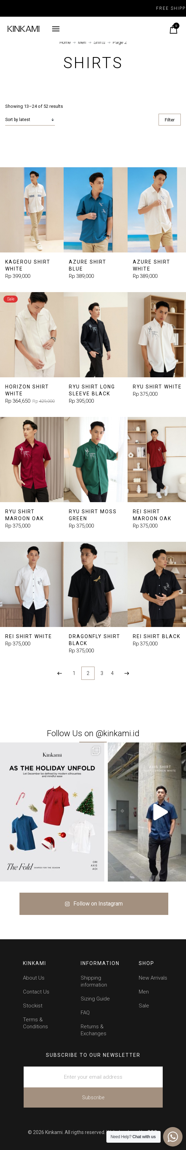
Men (82, 42)
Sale (144, 1006)
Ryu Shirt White (157, 386)
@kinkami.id (117, 733)
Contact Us (36, 992)
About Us (34, 978)
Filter (170, 119)
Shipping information (94, 981)
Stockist (32, 1006)
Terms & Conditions (35, 1023)
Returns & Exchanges (93, 1030)
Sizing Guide (95, 999)
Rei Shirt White (28, 636)
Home (65, 42)
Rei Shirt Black (156, 636)
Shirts (99, 42)
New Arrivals (153, 978)
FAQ (85, 1013)
